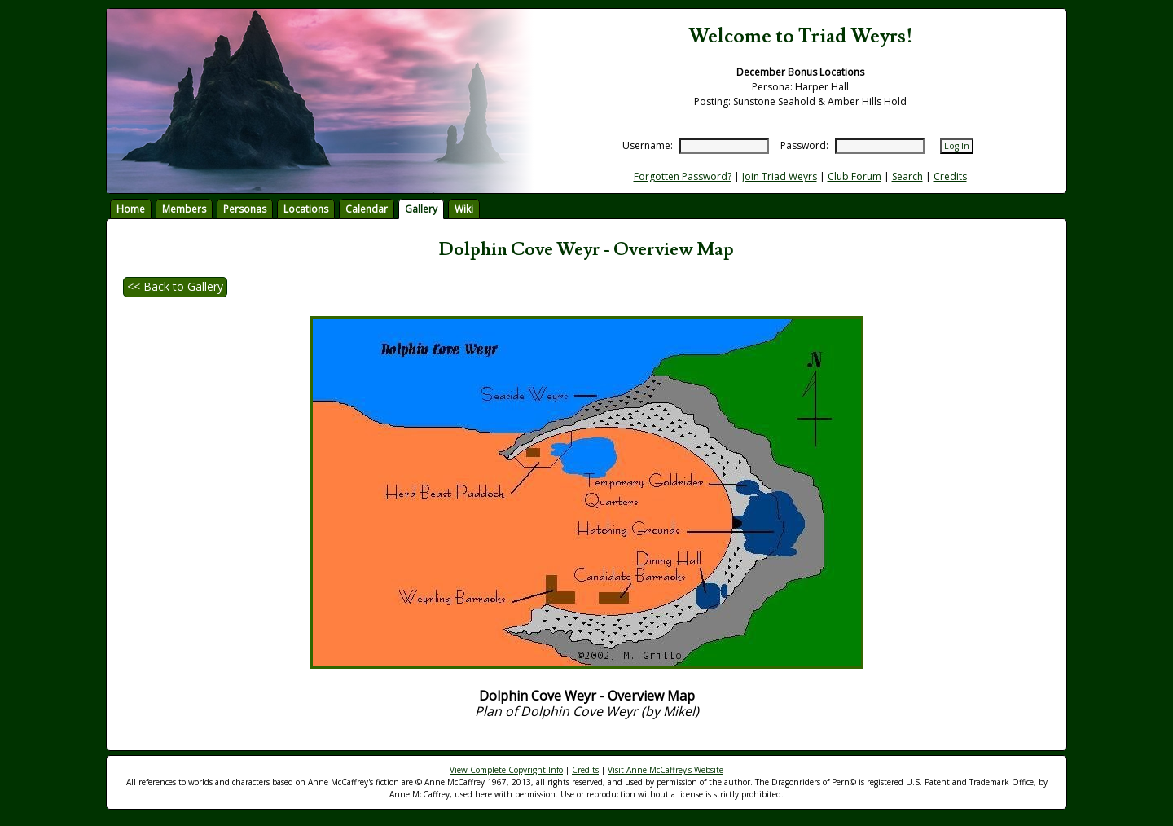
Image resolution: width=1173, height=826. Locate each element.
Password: (804, 145)
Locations (305, 209)
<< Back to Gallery (175, 286)
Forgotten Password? (682, 176)
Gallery (421, 209)
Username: (647, 145)
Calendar (366, 209)
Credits (950, 176)
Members (184, 209)
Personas (244, 209)
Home (130, 209)
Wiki (464, 209)
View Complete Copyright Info (506, 769)
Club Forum (854, 176)
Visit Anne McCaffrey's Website (665, 769)
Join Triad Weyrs (779, 176)
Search (907, 176)
